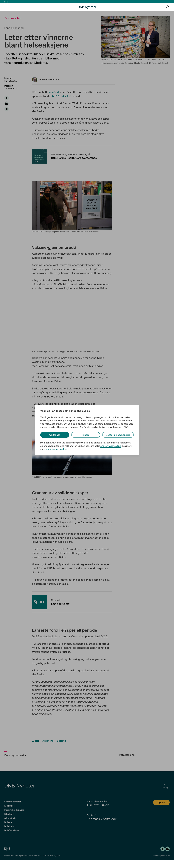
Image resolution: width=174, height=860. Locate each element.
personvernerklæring (55, 449)
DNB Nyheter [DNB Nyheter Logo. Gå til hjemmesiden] (87, 7)
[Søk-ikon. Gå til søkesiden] (167, 7)
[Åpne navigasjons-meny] (5, 7)
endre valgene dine (110, 445)
